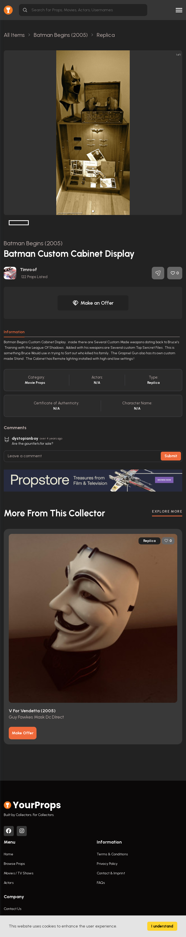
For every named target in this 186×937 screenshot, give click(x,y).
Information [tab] (14, 332)
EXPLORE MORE (167, 511)
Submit (170, 456)
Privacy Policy (107, 864)
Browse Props (14, 864)
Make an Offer (93, 303)
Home (8, 854)
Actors (9, 883)
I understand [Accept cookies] (162, 926)
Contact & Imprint (111, 873)
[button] (93, 211)
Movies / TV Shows (18, 873)
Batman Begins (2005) (33, 243)
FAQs (101, 883)
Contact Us (12, 909)
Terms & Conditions (112, 854)
